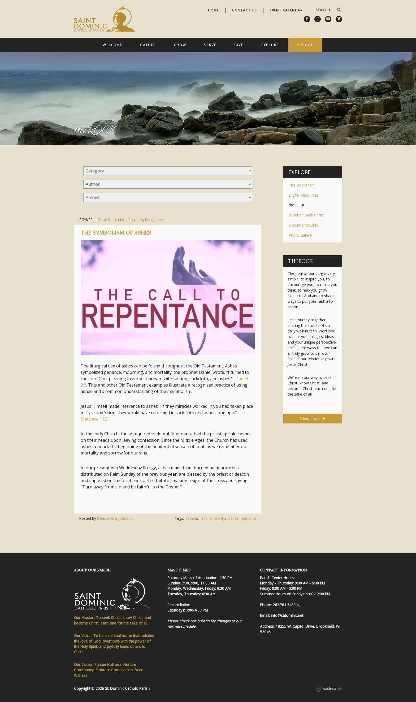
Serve (210, 44)
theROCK (296, 204)
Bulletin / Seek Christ (306, 215)
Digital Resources (304, 195)
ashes (233, 518)
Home (213, 10)
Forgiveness (155, 219)
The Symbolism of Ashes (116, 232)
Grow (180, 44)
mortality (217, 518)
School (305, 44)
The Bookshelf (301, 185)
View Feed (312, 419)
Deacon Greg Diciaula (115, 518)
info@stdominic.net (287, 615)
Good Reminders (112, 219)
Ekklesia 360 (328, 689)
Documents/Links (304, 225)
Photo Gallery (300, 235)
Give (239, 44)
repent (191, 518)
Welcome (112, 44)
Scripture (135, 219)
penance (249, 518)
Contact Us (244, 10)
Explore (270, 44)
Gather (148, 44)
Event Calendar (286, 10)
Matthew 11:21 (95, 419)
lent (204, 518)
